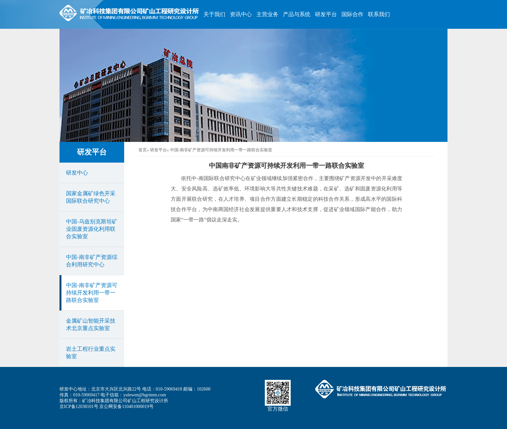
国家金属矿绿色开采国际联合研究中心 (90, 197)
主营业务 (267, 14)
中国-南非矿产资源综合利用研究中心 (91, 261)
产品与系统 (296, 14)
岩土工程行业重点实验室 (90, 352)
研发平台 (326, 14)
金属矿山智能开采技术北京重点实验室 (90, 324)
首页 (142, 149)
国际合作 (352, 14)
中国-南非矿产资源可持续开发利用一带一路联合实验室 (91, 292)
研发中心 (77, 173)
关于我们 (214, 14)
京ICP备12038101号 (78, 406)
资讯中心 (241, 14)
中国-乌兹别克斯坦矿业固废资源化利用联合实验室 (91, 229)
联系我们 (379, 14)
